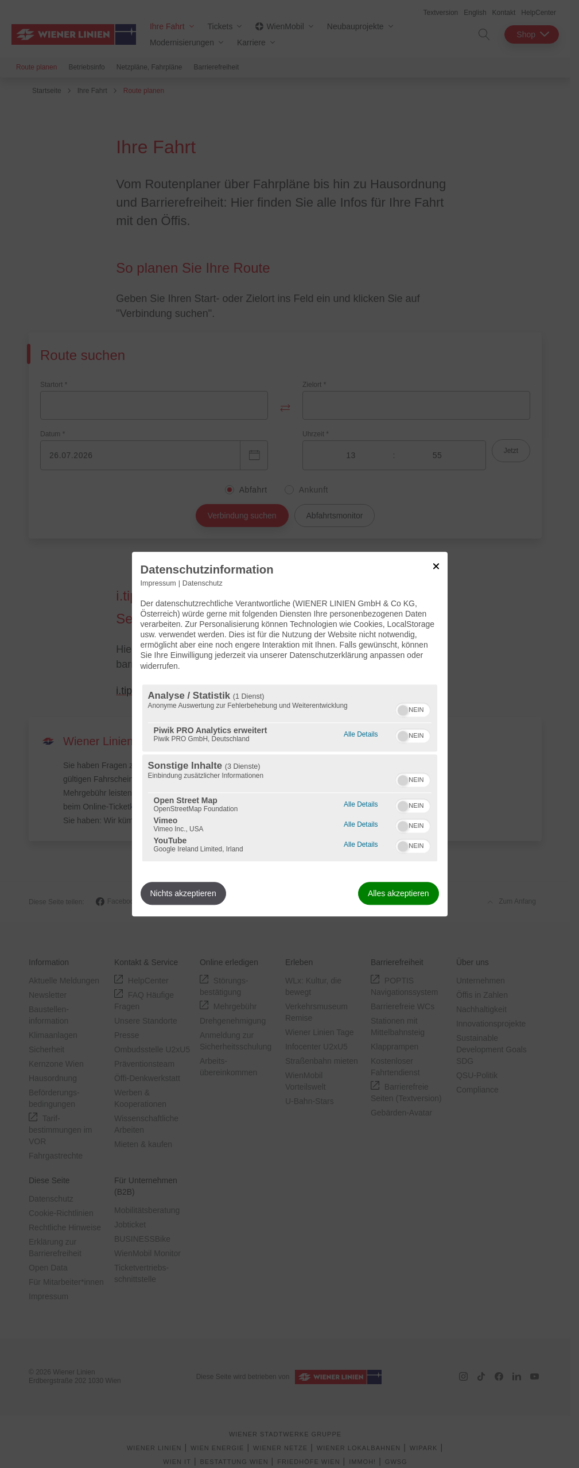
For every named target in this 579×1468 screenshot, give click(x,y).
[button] (403, 710)
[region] (290, 773)
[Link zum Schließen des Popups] (436, 566)
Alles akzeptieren (398, 893)
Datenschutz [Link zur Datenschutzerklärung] (202, 583)
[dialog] (290, 734)
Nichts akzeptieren (183, 893)
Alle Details (361, 732)
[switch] (413, 708)
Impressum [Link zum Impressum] (158, 583)
